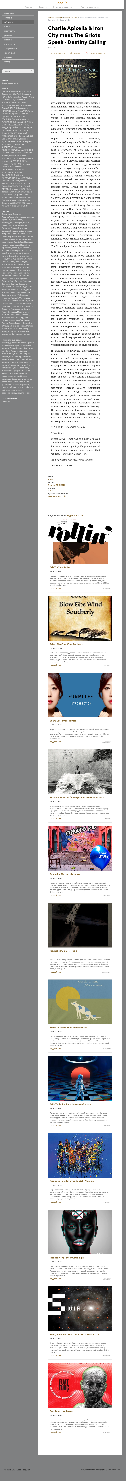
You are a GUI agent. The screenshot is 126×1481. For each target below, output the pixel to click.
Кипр (4, 312)
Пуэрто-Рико (8, 281)
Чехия (24, 301)
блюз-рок (28, 348)
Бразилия (22, 225)
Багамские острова (11, 317)
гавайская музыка (10, 354)
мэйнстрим (24, 354)
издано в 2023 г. (70, 18)
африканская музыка (12, 345)
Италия (5, 250)
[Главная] (62, 3)
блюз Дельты (16, 348)
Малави (29, 326)
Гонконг (22, 236)
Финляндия (24, 298)
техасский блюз (9, 379)
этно (16, 83)
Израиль (28, 242)
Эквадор (27, 303)
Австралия (7, 214)
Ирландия (6, 247)
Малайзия (18, 264)
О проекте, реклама (62, 7)
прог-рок (24, 368)
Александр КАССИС (11, 94)
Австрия (17, 214)
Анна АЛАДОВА (19, 111)
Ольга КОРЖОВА (24, 178)
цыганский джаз (9, 387)
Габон (22, 234)
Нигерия (12, 270)
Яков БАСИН (25, 197)
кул (3, 351)
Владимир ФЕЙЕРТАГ (12, 127)
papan (5, 91)
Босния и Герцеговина (12, 309)
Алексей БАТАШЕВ (19, 97)
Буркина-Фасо (8, 320)
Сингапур (23, 284)
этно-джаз (26, 393)
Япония (26, 334)
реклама (6, 401)
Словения (16, 287)
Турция (5, 295)
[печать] (75, 53)
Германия (12, 236)
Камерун (17, 253)
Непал (5, 270)
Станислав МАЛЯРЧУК (19, 189)
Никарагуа (7, 273)
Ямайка (29, 306)
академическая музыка (23, 342)
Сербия (14, 284)
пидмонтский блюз (24, 365)
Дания (12, 239)
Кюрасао (12, 312)
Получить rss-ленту (88, 7)
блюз (4, 83)
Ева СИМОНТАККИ (10, 139)
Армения (6, 220)
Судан (25, 287)
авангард (6, 342)
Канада (25, 253)
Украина (6, 298)
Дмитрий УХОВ (26, 136)
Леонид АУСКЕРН (24, 150)
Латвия (28, 259)
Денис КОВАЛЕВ (9, 133)
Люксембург (21, 261)
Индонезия (14, 245)
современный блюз (17, 376)
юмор (7, 61)
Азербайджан (8, 217)
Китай (5, 256)
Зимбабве (18, 242)
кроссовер (7, 370)
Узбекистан (22, 295)
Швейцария (7, 303)
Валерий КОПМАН (23, 122)
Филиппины (17, 334)
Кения (26, 309)
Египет (18, 323)
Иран (28, 245)
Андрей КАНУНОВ (10, 108)
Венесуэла (15, 231)
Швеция (18, 303)
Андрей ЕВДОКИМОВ (22, 105)
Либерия (14, 326)
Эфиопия (15, 306)
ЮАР (22, 306)
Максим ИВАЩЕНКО (18, 155)
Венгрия (5, 231)
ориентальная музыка (20, 362)
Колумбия (13, 256)
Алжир (19, 217)
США (31, 287)
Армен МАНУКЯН (20, 113)
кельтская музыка (10, 368)
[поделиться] (57, 53)
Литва (11, 261)
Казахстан (27, 250)
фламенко (6, 384)
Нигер (25, 328)
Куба (9, 259)
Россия (18, 281)
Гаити (4, 236)
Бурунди (6, 228)
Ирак (22, 245)
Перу (4, 278)
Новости (42, 7)
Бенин (4, 225)
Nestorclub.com (114, 1470)
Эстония (6, 306)
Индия (5, 245)
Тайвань (15, 289)
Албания (25, 314)
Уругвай (14, 298)
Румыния (27, 281)
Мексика (15, 267)
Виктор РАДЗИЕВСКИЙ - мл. (15, 125)
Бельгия (26, 222)
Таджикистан (23, 331)
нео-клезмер (15, 356)
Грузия (5, 239)
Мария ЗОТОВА (26, 158)
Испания (26, 247)
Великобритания (19, 228)
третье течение (15, 381)
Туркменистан (23, 292)
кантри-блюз (8, 365)
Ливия (22, 326)
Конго (25, 323)
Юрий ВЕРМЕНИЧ (10, 197)
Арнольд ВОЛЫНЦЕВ (12, 116)
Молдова (24, 267)
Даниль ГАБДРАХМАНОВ (13, 203)
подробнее (55, 588)
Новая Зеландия (20, 273)
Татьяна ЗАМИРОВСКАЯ (13, 192)
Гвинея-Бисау (8, 323)
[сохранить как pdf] (96, 53)
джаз (10, 83)
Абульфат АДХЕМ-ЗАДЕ (20, 91)
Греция (30, 236)
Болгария (12, 225)
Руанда (5, 331)
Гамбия (19, 320)
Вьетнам (15, 234)
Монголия (17, 328)
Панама (25, 275)
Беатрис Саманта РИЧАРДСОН (16, 200)
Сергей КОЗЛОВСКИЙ (12, 186)
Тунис (12, 292)
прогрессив (18, 370)
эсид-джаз (16, 390)
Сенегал (6, 284)
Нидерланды (23, 270)
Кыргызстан (18, 259)
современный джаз (11, 393)
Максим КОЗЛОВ (10, 158)
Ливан (5, 261)
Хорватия (16, 301)
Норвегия (6, 275)
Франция (6, 301)
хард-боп (24, 384)
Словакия (6, 287)
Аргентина (28, 217)
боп (8, 351)
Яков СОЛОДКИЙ (20, 206)
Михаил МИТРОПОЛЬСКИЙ (14, 161)
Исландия (17, 247)
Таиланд (6, 289)
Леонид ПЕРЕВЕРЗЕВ (12, 153)
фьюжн (15, 384)
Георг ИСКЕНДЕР (20, 130)
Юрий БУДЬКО (22, 194)
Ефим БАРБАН (17, 141)
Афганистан (16, 220)
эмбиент (6, 390)
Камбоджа (7, 253)
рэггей (15, 373)
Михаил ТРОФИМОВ (11, 164)
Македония (7, 264)
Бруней (24, 317)
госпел (5, 356)
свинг (21, 373)
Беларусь (17, 222)
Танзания (6, 334)
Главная (28, 7)
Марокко (6, 267)
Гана (28, 234)
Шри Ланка (15, 314)
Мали (26, 264)
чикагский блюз (25, 387)
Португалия (21, 278)
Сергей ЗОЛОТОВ (21, 183)
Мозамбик (7, 328)
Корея (22, 256)
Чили (30, 301)
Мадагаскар (23, 312)
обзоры (59, 18)
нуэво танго (15, 359)
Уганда (13, 295)
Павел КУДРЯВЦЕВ (10, 180)
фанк (26, 381)
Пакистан (16, 275)
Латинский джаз (18, 351)
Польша (11, 278)
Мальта (5, 314)
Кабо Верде (15, 250)
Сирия (13, 331)
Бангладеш (7, 222)
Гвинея (27, 320)
